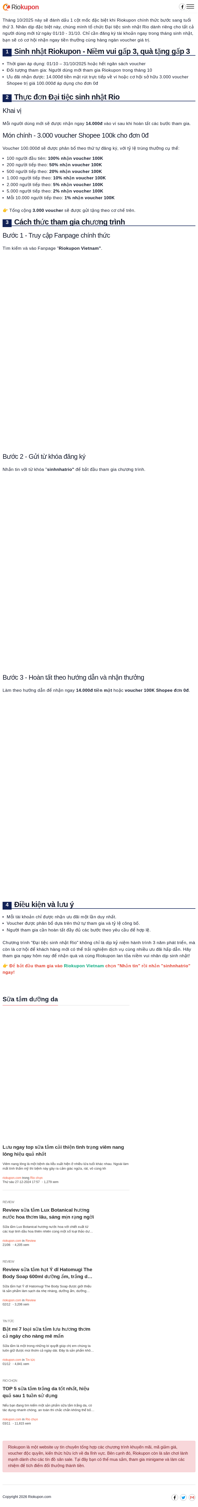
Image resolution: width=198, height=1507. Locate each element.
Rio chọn (36, 1178)
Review (31, 1241)
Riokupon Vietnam (84, 965)
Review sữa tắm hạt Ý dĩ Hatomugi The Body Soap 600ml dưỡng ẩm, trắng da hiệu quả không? (47, 1276)
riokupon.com (12, 1178)
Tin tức (30, 1360)
